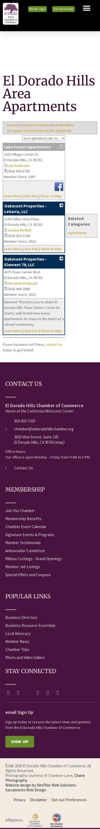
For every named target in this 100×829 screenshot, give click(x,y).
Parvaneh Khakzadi (20, 283)
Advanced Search (35, 125)
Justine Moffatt (17, 230)
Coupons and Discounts (28, 130)
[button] (87, 8)
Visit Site (31, 196)
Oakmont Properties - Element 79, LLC (25, 261)
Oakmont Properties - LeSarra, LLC (25, 208)
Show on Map (50, 196)
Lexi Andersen (17, 165)
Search (12, 125)
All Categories (60, 130)
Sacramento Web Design (25, 789)
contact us (54, 344)
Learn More (13, 196)
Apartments (77, 232)
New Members (62, 125)
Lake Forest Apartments (27, 147)
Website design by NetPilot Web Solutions (40, 785)
